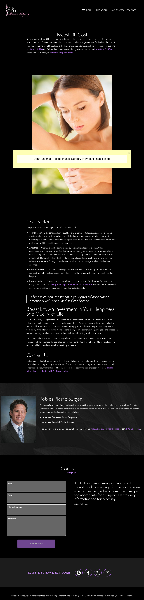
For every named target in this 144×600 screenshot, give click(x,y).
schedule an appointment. (62, 52)
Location (101, 10)
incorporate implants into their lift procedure (71, 284)
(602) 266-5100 (132, 428)
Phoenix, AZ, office (103, 49)
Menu (87, 10)
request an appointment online (105, 428)
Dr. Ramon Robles (34, 49)
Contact (131, 10)
